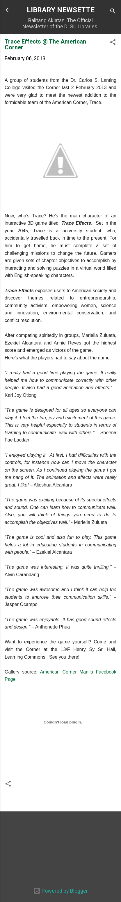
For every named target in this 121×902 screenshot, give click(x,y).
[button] (112, 43)
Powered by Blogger (60, 891)
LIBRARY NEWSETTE (61, 10)
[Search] (112, 12)
